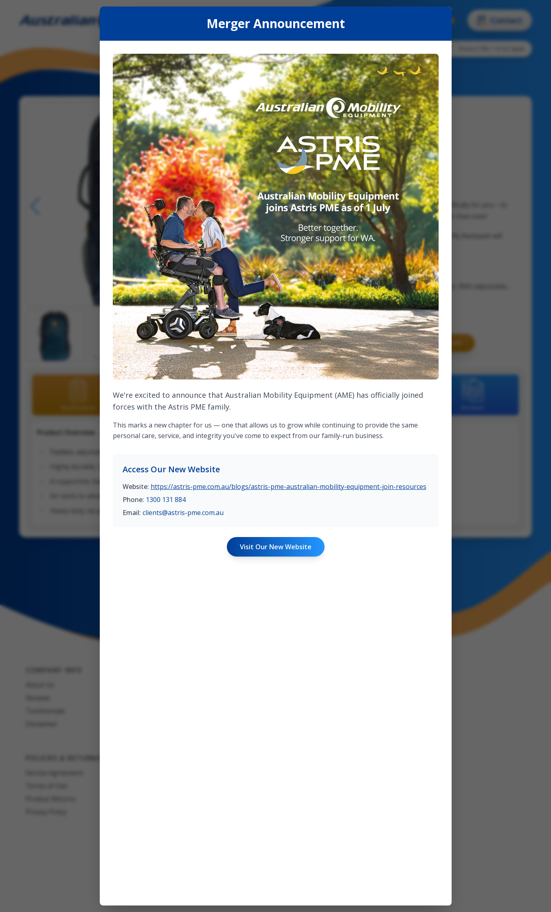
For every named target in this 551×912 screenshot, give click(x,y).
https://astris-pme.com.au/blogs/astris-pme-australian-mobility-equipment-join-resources (288, 486)
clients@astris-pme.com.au (183, 512)
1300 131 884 (166, 499)
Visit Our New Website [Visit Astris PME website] (276, 546)
